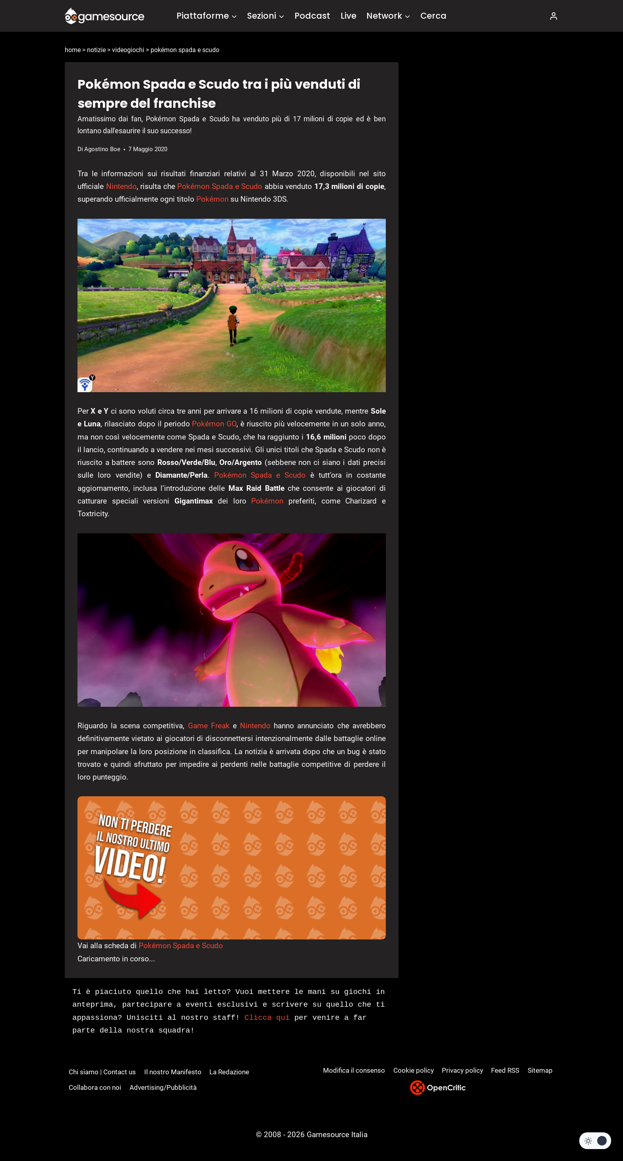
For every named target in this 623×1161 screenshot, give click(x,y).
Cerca (433, 15)
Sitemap (540, 1070)
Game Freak (209, 725)
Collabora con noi (95, 1087)
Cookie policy (413, 1070)
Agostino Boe (102, 149)
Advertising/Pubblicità (163, 1087)
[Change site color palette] (595, 1140)
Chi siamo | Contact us (102, 1072)
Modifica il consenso (354, 1070)
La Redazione (229, 1072)
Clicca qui (267, 1018)
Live (348, 15)
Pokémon (212, 199)
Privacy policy (462, 1070)
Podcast (312, 15)
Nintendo (121, 186)
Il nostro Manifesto (172, 1072)
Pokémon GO (214, 423)
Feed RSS (505, 1070)
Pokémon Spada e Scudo (219, 186)
